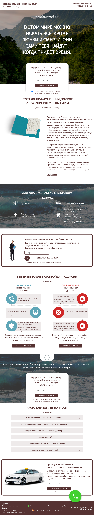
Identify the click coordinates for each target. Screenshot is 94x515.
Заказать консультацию (46, 85)
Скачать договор (23, 345)
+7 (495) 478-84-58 (83, 5)
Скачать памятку (70, 345)
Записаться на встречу (59, 488)
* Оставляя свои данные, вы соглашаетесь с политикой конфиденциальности (48, 92)
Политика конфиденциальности (13, 512)
